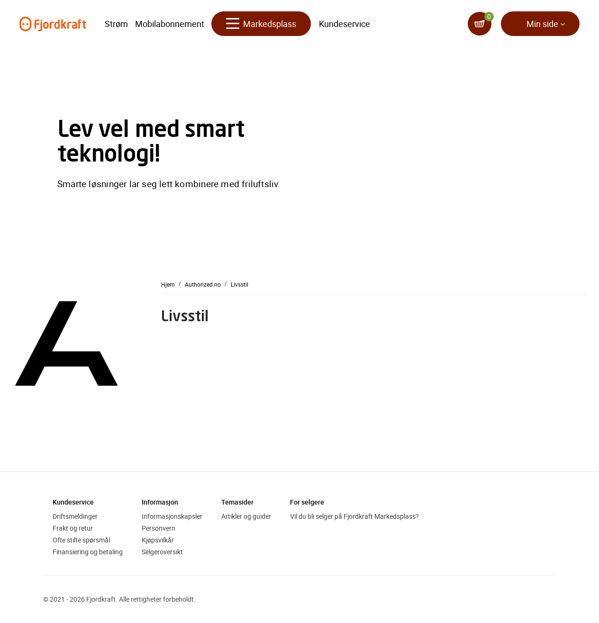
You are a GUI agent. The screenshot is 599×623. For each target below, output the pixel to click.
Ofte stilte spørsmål (81, 539)
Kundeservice (344, 23)
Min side (542, 23)
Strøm (116, 23)
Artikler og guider (246, 516)
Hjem (168, 284)
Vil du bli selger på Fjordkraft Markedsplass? (354, 516)
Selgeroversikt (162, 551)
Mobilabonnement (169, 23)
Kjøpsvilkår (158, 539)
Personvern (158, 528)
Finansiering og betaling (88, 551)
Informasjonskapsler (172, 516)
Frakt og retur (73, 528)
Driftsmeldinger (75, 516)
